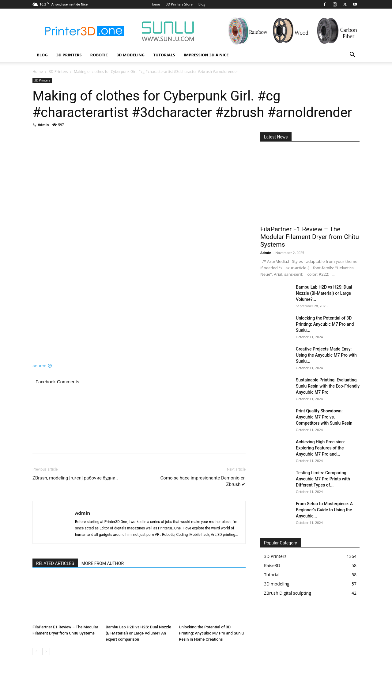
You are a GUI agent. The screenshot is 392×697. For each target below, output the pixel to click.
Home (155, 4)
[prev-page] (36, 651)
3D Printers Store (179, 4)
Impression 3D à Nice (206, 55)
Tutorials (164, 55)
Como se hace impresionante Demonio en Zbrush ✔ (203, 481)
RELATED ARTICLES (55, 563)
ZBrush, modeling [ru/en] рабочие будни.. (75, 478)
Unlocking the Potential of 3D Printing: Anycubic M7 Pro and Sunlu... (325, 324)
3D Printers (69, 55)
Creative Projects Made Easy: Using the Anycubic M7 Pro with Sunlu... (326, 355)
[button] (352, 55)
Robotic (99, 55)
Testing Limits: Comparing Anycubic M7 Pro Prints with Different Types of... (323, 478)
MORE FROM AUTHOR (102, 563)
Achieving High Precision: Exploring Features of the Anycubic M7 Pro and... (320, 447)
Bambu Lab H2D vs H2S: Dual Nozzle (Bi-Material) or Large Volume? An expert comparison (138, 633)
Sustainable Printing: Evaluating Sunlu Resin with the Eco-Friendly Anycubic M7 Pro (328, 386)
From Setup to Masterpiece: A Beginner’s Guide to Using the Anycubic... (324, 509)
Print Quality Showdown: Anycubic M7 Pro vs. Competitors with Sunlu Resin (324, 417)
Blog (201, 4)
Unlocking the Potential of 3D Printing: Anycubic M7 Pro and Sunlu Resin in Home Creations (211, 633)
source (42, 366)
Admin (43, 124)
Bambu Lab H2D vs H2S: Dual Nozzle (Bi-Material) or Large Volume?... (324, 293)
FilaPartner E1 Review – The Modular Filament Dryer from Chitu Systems (309, 236)
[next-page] (46, 651)
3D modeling (131, 55)
